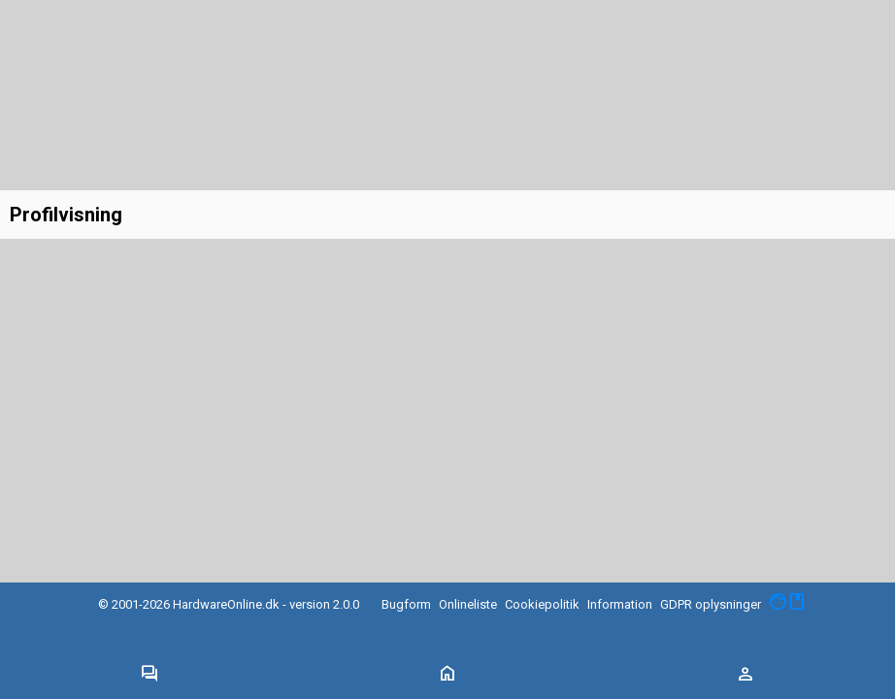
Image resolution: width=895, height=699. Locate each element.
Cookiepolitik (542, 604)
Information (619, 604)
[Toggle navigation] (149, 674)
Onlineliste (468, 604)
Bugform (406, 604)
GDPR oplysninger (710, 604)
